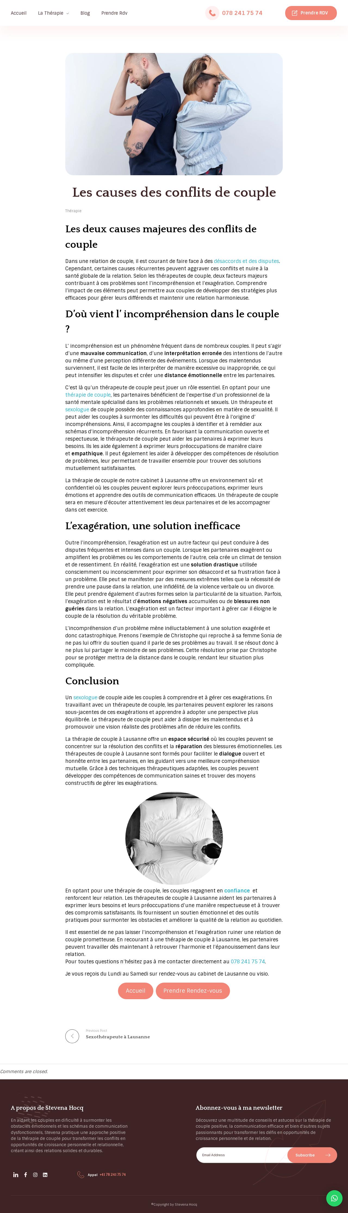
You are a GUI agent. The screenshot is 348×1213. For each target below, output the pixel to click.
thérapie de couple (88, 395)
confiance (237, 891)
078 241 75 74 (242, 13)
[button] (334, 1198)
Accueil (135, 990)
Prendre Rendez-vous (192, 990)
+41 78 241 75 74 (113, 1175)
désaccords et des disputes (246, 261)
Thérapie (73, 210)
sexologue (77, 409)
